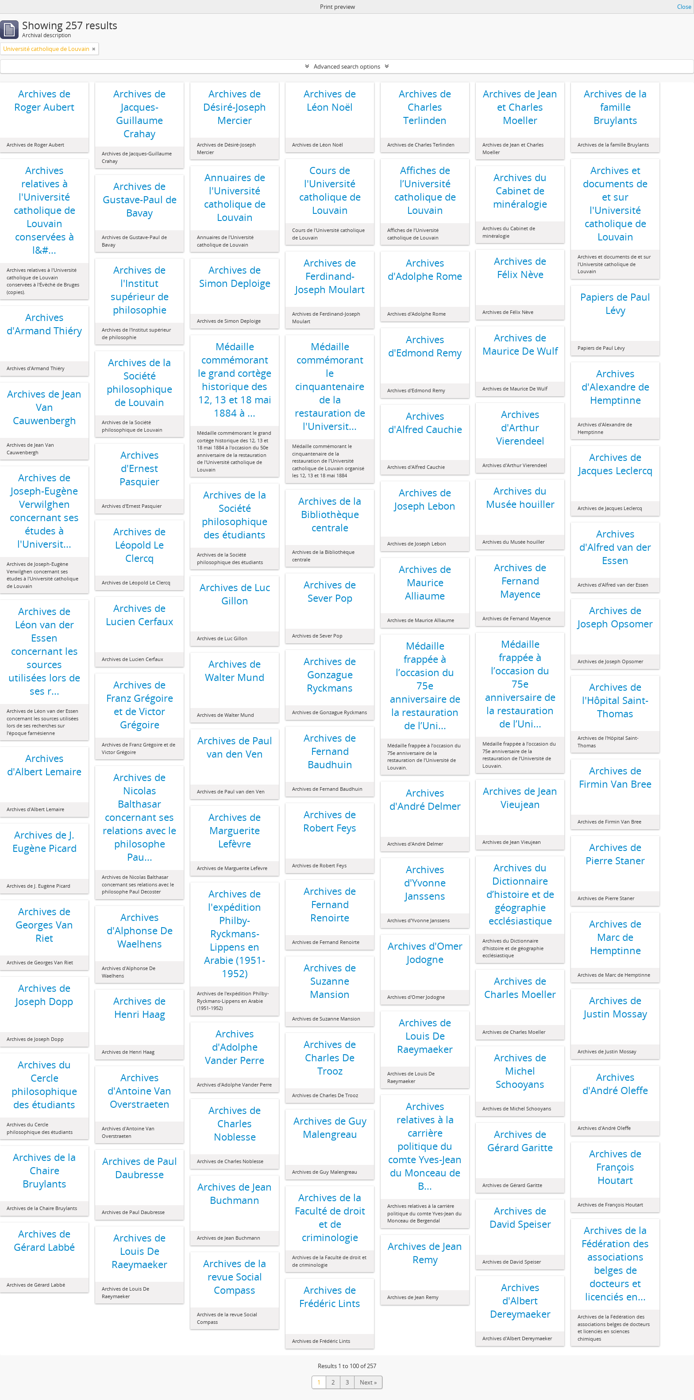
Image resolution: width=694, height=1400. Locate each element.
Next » (368, 1382)
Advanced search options (347, 66)
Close (684, 7)
